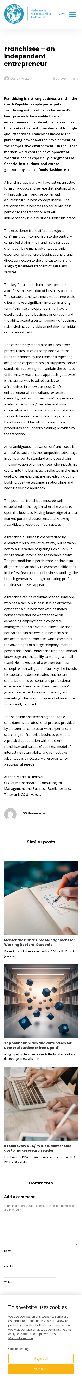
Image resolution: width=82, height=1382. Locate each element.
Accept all (41, 1369)
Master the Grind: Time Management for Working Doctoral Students (39, 942)
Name (9, 1251)
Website (9, 1282)
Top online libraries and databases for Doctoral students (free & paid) (38, 1045)
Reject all (41, 1358)
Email (8, 1266)
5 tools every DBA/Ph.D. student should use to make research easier (38, 1148)
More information (20, 1338)
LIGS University (16, 79)
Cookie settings (19, 1348)
